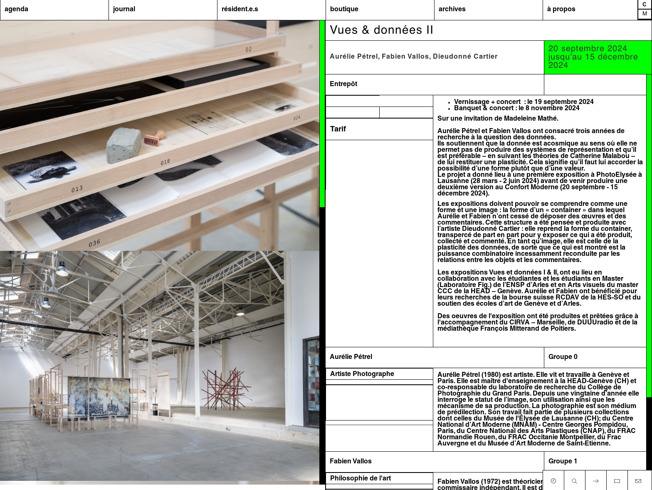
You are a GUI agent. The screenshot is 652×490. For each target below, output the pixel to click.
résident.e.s (240, 9)
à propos (561, 9)
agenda (16, 9)
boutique (344, 9)
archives (452, 9)
